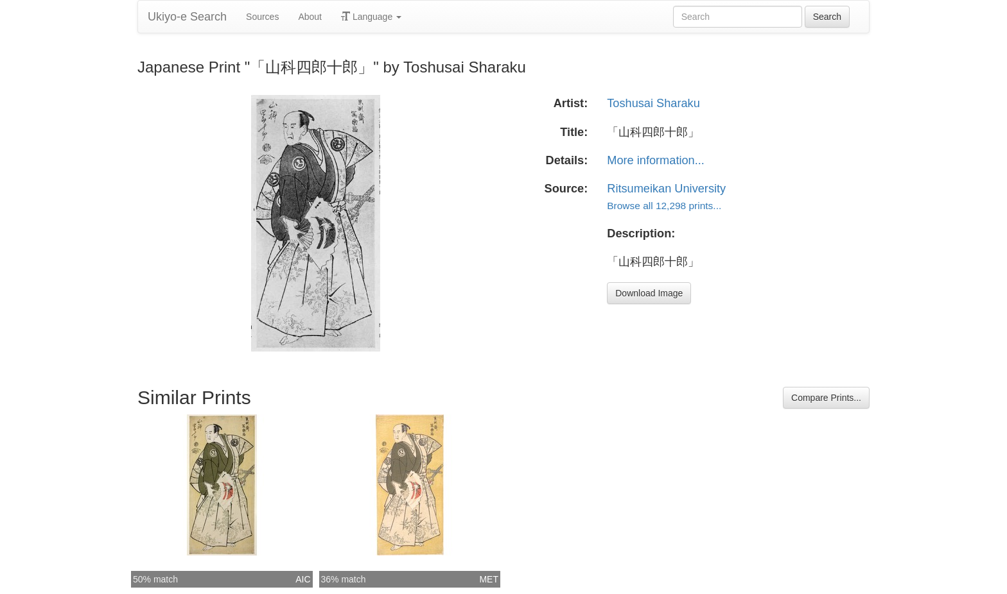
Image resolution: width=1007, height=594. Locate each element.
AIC (302, 579)
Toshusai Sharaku (653, 103)
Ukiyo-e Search (187, 16)
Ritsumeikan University (666, 188)
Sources (262, 17)
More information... (656, 160)
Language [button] (371, 17)
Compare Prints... (826, 398)
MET (488, 579)
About (310, 17)
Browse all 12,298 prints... (664, 205)
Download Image (649, 293)
